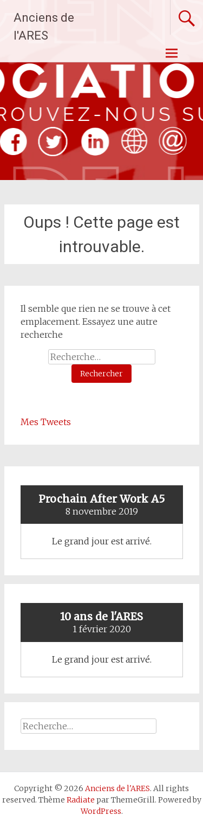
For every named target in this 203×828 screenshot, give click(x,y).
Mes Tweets (46, 421)
